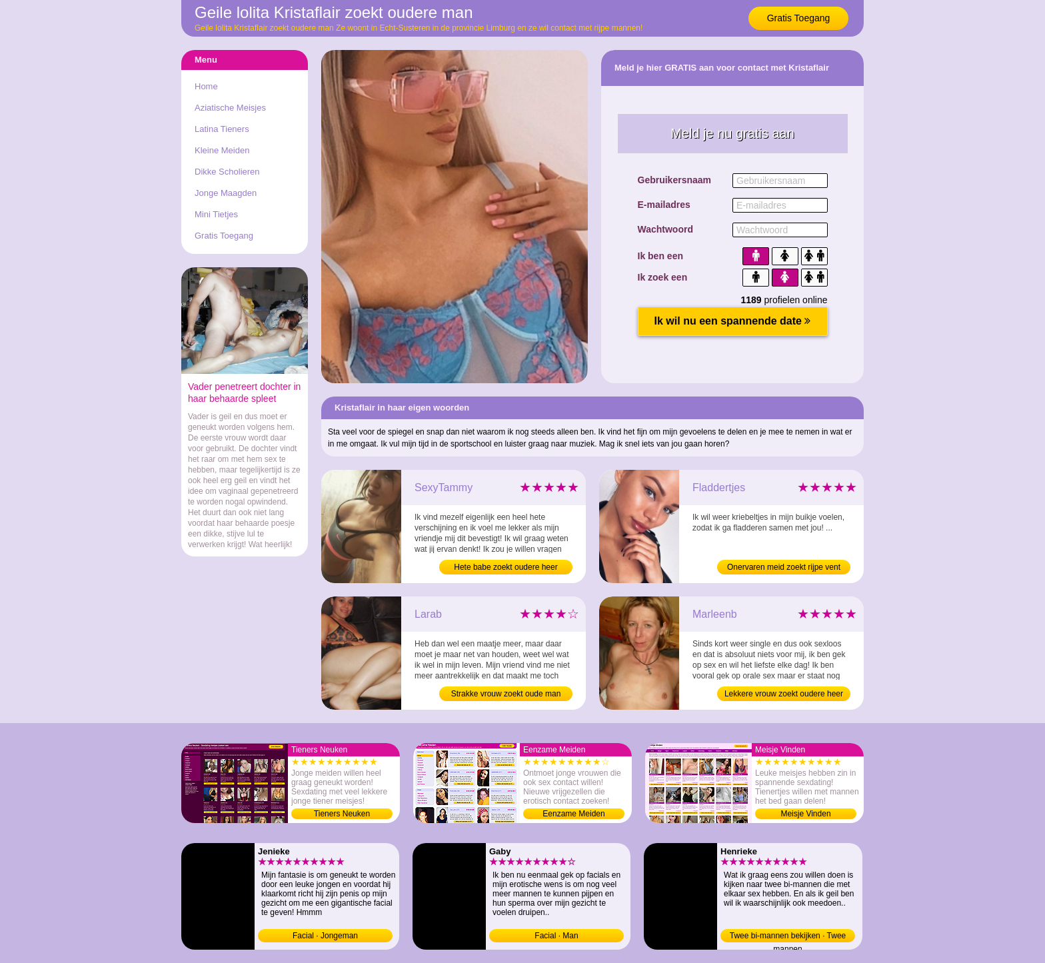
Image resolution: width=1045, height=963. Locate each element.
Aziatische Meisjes (230, 108)
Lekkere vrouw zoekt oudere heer (783, 693)
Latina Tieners (222, 129)
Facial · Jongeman (325, 935)
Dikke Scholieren (227, 172)
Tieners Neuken (342, 813)
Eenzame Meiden (573, 813)
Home (206, 86)
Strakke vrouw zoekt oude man (506, 693)
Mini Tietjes (216, 214)
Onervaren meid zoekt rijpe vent (783, 567)
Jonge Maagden (226, 193)
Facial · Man (556, 935)
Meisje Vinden (805, 813)
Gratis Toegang (798, 18)
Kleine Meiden (222, 150)
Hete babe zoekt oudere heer (505, 567)
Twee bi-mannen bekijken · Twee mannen (788, 936)
